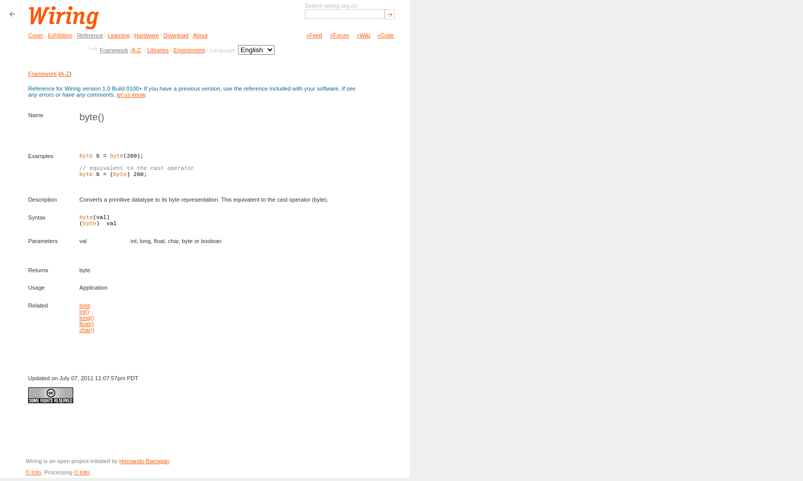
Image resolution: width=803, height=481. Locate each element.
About (200, 35)
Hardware (146, 35)
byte (84, 308)
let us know (131, 95)
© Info (33, 475)
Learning (119, 35)
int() (84, 315)
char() (86, 333)
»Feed (314, 35)
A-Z (136, 50)
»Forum (339, 35)
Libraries (157, 50)
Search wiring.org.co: (331, 6)
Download (175, 35)
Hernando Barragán (144, 464)
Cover (35, 35)
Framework (114, 50)
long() (86, 321)
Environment (189, 50)
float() (86, 327)
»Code (385, 35)
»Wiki (363, 35)
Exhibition (60, 35)
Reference (90, 35)
